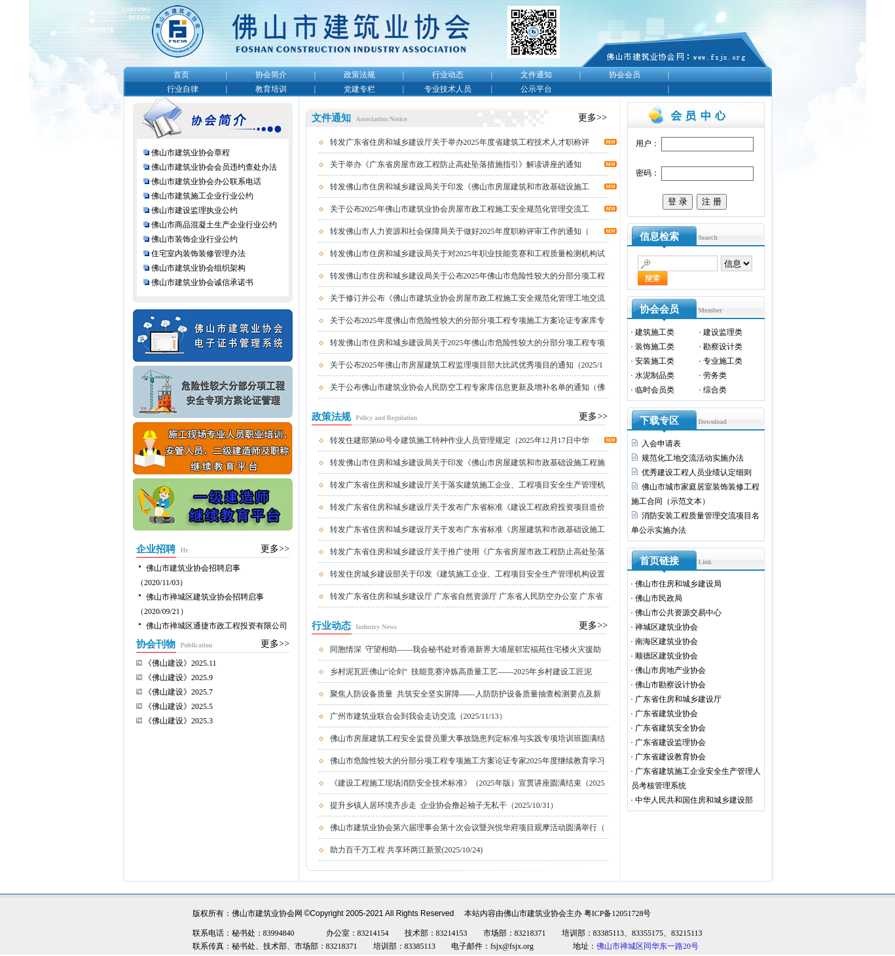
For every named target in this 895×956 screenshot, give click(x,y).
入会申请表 (661, 443)
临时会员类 (654, 389)
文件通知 (536, 74)
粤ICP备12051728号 (617, 913)
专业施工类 (722, 361)
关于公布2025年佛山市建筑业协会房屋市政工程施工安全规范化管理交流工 (459, 209)
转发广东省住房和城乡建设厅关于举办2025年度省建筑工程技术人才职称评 (459, 142)
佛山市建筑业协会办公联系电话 (206, 181)
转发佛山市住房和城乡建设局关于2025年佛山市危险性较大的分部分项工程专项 (467, 342)
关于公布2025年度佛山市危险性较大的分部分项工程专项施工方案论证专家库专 (467, 320)
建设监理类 (722, 332)
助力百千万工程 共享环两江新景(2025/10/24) (406, 849)
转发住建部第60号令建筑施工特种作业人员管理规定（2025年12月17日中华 (459, 440)
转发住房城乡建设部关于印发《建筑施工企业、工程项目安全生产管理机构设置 (467, 574)
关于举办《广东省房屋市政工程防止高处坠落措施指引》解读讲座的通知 (455, 164)
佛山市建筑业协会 (534, 913)
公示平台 (536, 89)
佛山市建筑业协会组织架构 (198, 268)
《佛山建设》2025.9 (178, 677)
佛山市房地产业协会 (670, 670)
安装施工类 (654, 361)
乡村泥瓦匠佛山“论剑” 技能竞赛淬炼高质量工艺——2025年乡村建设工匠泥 (461, 671)
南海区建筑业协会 (666, 641)
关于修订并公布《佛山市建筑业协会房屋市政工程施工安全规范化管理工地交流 (467, 298)
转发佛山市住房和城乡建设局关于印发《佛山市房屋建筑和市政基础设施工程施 (467, 462)
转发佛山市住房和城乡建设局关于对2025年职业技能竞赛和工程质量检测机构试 (467, 253)
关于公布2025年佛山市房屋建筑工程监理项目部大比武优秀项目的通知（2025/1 (466, 365)
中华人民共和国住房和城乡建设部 (694, 800)
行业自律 (182, 89)
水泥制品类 (654, 375)
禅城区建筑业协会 (666, 627)
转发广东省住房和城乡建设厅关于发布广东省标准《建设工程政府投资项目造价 (467, 507)
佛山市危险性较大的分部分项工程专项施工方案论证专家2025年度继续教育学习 (467, 760)
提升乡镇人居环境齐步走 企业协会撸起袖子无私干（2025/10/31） (444, 805)
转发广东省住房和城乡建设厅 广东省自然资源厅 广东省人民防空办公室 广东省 (466, 596)
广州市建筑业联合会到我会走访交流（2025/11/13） (418, 716)
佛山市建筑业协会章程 (190, 152)
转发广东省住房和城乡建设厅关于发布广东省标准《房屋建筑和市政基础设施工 (467, 529)
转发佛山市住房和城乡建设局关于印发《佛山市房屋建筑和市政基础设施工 (459, 186)
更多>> (275, 549)
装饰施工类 (654, 346)
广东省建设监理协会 (670, 742)
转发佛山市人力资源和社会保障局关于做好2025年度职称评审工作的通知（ (459, 231)
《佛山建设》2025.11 (180, 663)
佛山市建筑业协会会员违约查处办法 (214, 167)
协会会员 (624, 74)
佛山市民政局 (658, 598)
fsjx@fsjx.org (512, 946)
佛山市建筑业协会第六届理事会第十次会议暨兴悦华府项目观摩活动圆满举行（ (467, 827)
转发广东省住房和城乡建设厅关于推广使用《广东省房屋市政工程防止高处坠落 (467, 551)
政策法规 (359, 74)
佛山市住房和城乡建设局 (678, 583)
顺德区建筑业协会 (666, 655)
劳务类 (715, 375)
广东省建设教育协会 (670, 756)
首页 (181, 74)
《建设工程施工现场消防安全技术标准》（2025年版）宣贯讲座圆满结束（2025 (467, 783)
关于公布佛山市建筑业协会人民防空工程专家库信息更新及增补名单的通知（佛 (467, 387)
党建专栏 (359, 89)
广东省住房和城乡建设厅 (678, 699)
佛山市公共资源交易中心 (678, 612)
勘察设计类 (722, 346)
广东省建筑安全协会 (670, 728)
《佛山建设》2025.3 (178, 720)
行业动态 (448, 74)
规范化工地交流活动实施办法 (693, 458)
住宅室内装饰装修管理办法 (199, 253)
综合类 (715, 389)
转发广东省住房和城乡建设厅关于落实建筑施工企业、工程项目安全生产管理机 (467, 484)
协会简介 (271, 74)
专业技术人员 (447, 89)
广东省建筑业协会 (666, 713)
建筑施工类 (654, 332)
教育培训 (271, 89)
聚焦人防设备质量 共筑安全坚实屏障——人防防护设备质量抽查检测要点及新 (465, 693)
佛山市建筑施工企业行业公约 (202, 196)
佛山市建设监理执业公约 (194, 210)
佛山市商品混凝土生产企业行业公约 (214, 224)
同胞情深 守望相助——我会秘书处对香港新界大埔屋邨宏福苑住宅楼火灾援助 (465, 649)
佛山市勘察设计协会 (670, 684)
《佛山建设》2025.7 (178, 692)
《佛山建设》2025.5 (178, 706)
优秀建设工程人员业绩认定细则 (697, 472)
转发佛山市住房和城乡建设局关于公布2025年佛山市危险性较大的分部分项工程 (467, 275)
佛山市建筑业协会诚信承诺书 (202, 282)
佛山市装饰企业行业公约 (194, 239)
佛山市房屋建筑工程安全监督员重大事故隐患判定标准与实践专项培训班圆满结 (467, 738)
